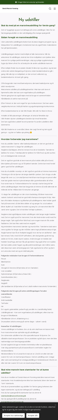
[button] (50, 8)
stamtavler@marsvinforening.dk (13, 396)
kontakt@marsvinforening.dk (12, 402)
